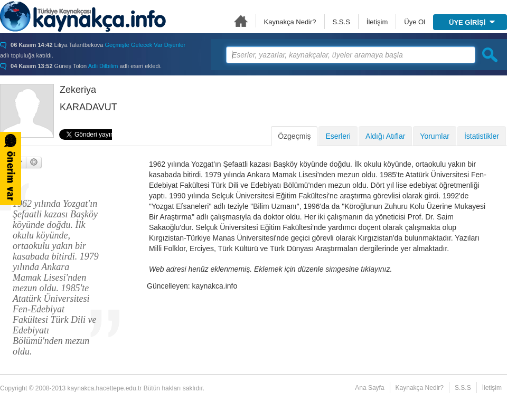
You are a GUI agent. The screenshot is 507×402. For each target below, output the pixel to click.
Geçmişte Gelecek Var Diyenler (145, 45)
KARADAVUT (88, 107)
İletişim (377, 21)
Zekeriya (78, 89)
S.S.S (341, 21)
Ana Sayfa (241, 21)
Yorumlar (434, 136)
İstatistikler (481, 136)
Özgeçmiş (294, 136)
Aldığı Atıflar (385, 136)
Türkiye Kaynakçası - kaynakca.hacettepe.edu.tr (83, 16)
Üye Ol (414, 21)
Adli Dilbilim (103, 66)
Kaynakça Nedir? (290, 21)
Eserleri (337, 136)
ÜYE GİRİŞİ (472, 22)
